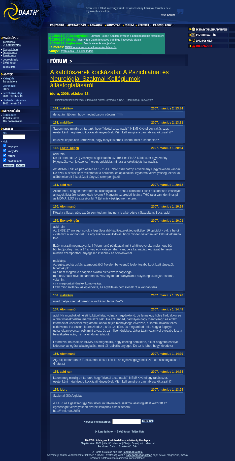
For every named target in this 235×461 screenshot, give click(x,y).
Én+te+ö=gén (69, 148)
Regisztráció (10, 49)
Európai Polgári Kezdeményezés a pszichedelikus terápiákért (126, 36)
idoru (6, 89)
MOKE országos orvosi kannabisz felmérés (91, 47)
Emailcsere (9, 55)
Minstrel (117, 443)
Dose (135, 443)
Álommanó (68, 206)
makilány (66, 108)
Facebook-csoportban (139, 455)
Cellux (113, 446)
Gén (135, 446)
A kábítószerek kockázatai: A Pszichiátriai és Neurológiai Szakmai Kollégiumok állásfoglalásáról (109, 79)
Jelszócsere (10, 52)
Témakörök (9, 42)
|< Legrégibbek (104, 431)
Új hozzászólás (12, 45)
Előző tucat (9, 62)
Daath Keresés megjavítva (99, 43)
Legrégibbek (10, 59)
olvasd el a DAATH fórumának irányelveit (129, 100)
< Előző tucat (122, 431)
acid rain (66, 185)
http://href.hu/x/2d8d (66, 411)
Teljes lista (9, 67)
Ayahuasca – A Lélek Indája (77, 51)
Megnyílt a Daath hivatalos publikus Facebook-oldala (109, 39)
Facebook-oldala (133, 452)
